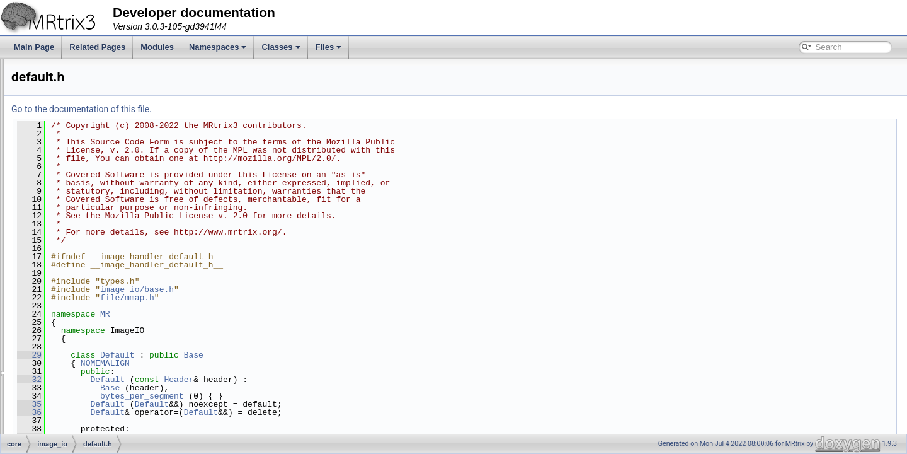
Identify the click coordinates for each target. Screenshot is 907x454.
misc (59, 432)
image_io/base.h (294, 289)
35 (186, 404)
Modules (157, 47)
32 (186, 379)
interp (61, 404)
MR (263, 314)
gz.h (69, 280)
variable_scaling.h (92, 391)
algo (59, 127)
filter (59, 182)
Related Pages (97, 47)
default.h (76, 252)
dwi (57, 141)
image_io (67, 224)
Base (351, 355)
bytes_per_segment (299, 396)
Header (336, 379)
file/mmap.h (285, 297)
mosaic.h (77, 293)
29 (186, 355)
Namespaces (218, 47)
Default (275, 355)
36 (186, 412)
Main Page (34, 47)
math (60, 418)
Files (329, 47)
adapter (64, 113)
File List (44, 85)
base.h (73, 238)
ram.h (71, 335)
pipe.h (72, 307)
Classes (280, 47)
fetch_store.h (83, 266)
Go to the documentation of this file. (239, 109)
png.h (71, 321)
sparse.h (76, 363)
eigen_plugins (75, 155)
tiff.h (69, 377)
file (56, 169)
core (49, 99)
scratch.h (77, 349)
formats (64, 210)
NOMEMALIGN (262, 363)
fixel (58, 196)
